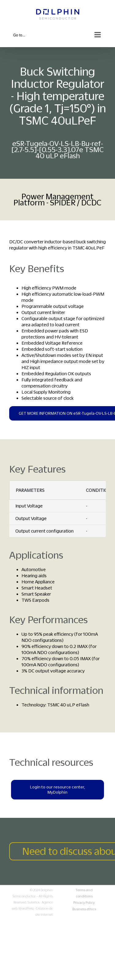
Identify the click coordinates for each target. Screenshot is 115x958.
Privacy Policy (84, 902)
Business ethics (84, 909)
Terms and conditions (84, 893)
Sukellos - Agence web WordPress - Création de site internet (32, 908)
